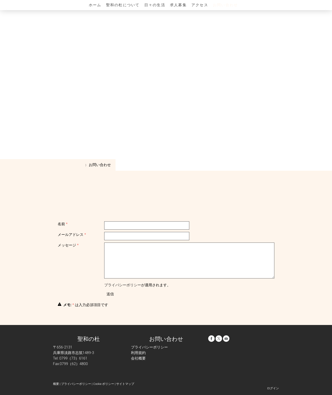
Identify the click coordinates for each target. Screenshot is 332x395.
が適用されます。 (137, 285)
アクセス (199, 5)
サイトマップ (125, 384)
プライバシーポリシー (122, 285)
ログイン (273, 388)
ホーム (95, 5)
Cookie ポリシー (103, 384)
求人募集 (178, 5)
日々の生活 (154, 5)
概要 (56, 384)
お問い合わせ (225, 5)
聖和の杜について (123, 5)
